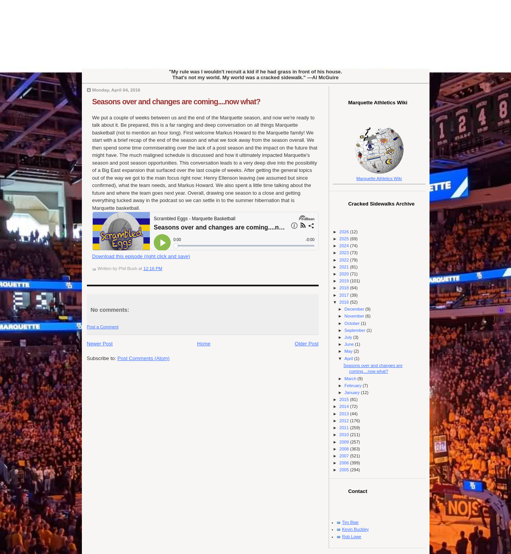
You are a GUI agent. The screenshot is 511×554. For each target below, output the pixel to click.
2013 (345, 413)
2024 (345, 245)
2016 (345, 302)
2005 (345, 469)
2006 (345, 463)
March (351, 378)
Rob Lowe (352, 536)
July (349, 337)
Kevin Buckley (355, 529)
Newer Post (100, 344)
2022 (345, 260)
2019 (345, 281)
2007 (345, 456)
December (355, 309)
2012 (345, 420)
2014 (345, 406)
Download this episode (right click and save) (141, 256)
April (349, 358)
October (353, 323)
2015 (345, 399)
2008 (345, 449)
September (356, 330)
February (354, 385)
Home (204, 344)
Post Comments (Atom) (143, 358)
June (350, 344)
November (355, 316)
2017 (345, 295)
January (353, 392)
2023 (345, 252)
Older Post (306, 344)
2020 (345, 274)
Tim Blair (350, 522)
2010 (345, 434)
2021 (345, 267)
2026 (345, 231)
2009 (345, 442)
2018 (345, 287)
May (349, 351)
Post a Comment (103, 327)
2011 (345, 427)
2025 (345, 238)
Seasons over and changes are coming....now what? (176, 101)
